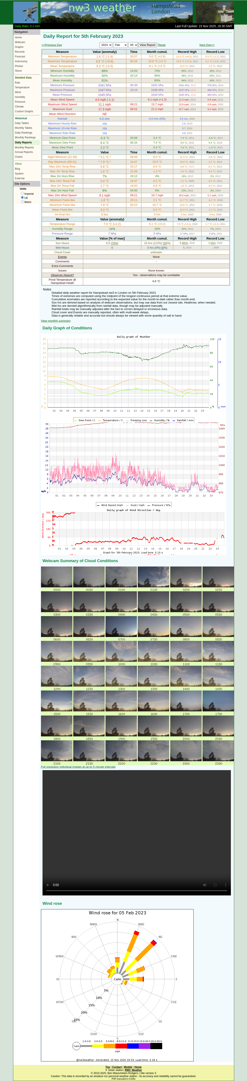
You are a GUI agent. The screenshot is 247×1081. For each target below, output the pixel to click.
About (18, 70)
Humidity (20, 97)
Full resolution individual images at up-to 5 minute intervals (78, 766)
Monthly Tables (23, 127)
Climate (19, 106)
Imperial (27, 193)
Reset (161, 45)
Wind (18, 92)
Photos (19, 66)
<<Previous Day (52, 45)
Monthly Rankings (25, 137)
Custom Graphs (24, 111)
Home (18, 37)
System (19, 173)
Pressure (20, 101)
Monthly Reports (24, 147)
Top (107, 1067)
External (19, 178)
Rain (17, 82)
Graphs (19, 47)
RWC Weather (133, 1070)
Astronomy (21, 61)
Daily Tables (22, 123)
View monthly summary (56, 320)
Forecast (20, 56)
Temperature (22, 87)
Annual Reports (24, 152)
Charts (18, 156)
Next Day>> (207, 45)
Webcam (20, 42)
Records (20, 51)
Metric (26, 202)
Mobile (128, 1067)
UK (24, 197)
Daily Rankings (23, 132)
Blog (17, 168)
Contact (117, 1067)
